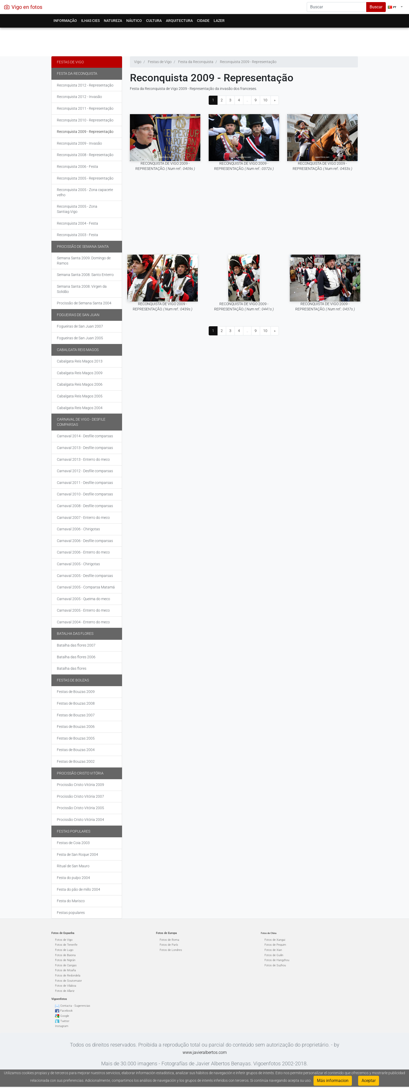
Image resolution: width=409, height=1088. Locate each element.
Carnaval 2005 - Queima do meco (83, 599)
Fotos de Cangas (66, 965)
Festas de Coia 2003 (73, 843)
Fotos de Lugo (64, 950)
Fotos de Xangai (274, 940)
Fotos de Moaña (65, 970)
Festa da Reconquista (77, 73)
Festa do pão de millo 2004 (78, 889)
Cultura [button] (154, 21)
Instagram (61, 1026)
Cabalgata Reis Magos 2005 (80, 396)
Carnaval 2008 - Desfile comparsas (85, 506)
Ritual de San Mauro (73, 866)
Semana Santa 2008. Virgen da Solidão (82, 289)
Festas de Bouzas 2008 (76, 703)
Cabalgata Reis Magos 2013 (80, 361)
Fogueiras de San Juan (78, 315)
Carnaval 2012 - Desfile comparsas (85, 471)
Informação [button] (65, 21)
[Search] (336, 7)
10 (265, 100)
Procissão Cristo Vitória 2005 (80, 808)
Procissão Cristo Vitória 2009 (80, 785)
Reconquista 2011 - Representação (85, 108)
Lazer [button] (219, 21)
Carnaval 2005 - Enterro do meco (83, 610)
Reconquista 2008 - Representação (85, 155)
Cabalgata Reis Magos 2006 (80, 384)
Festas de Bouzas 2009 (76, 692)
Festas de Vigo (70, 62)
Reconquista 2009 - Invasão (79, 143)
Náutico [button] (134, 21)
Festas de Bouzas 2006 (76, 726)
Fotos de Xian (273, 950)
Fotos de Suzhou (275, 965)
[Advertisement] (204, 40)
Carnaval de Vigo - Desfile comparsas (81, 422)
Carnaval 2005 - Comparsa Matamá (86, 587)
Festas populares (73, 831)
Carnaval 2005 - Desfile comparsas (85, 576)
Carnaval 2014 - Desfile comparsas (85, 436)
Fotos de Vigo (64, 940)
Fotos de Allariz (64, 991)
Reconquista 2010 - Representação (85, 120)
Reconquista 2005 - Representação (85, 178)
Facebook (66, 1010)
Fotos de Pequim (275, 944)
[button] (395, 7)
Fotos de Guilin (273, 955)
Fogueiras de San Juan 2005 (80, 338)
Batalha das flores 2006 (76, 657)
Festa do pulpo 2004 (73, 878)
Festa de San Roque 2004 (77, 854)
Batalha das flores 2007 (76, 645)
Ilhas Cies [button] (90, 21)
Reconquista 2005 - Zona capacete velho (85, 192)
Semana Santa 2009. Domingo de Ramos (84, 260)
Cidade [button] (203, 21)
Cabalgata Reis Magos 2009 (80, 373)
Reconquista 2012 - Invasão (79, 97)
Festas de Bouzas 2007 (76, 715)
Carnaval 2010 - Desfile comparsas (85, 494)
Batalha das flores (75, 633)
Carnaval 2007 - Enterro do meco (83, 517)
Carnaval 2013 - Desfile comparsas (85, 448)
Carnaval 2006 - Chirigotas (78, 529)
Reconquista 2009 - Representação (85, 132)
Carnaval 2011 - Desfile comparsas (85, 483)
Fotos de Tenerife (66, 944)
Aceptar (369, 1080)
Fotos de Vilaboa (65, 985)
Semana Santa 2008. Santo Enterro (85, 275)
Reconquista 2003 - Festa (77, 235)
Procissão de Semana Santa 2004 (84, 303)
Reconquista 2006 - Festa (77, 166)
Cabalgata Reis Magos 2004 (80, 408)
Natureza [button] (113, 21)
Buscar (376, 6)
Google (64, 1016)
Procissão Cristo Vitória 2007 (80, 796)
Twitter (64, 1021)
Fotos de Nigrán (65, 960)
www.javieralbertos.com (205, 1052)
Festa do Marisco (71, 901)
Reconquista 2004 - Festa (77, 223)
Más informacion (332, 1080)
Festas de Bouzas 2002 (76, 761)
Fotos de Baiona (65, 955)
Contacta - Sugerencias (75, 1005)
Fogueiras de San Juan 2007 (80, 326)
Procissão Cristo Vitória (80, 773)
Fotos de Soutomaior (68, 980)
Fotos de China (268, 933)
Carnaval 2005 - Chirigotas (78, 564)
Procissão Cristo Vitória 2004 (80, 819)
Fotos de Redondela (67, 975)
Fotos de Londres (171, 950)
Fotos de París (169, 944)
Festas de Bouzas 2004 (76, 750)
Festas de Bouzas (73, 680)
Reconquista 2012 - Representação (85, 85)
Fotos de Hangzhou (276, 960)
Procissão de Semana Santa (83, 246)
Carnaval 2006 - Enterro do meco (83, 552)
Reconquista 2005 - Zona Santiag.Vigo (77, 209)
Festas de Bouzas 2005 (76, 738)
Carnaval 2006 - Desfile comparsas (85, 541)
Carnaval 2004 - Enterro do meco (83, 622)
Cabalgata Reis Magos (78, 350)
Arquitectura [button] (179, 21)
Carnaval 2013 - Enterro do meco (83, 459)
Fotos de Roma (169, 940)
